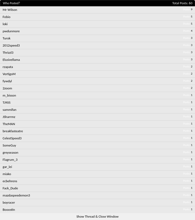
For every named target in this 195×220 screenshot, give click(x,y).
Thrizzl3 (8, 52)
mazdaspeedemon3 (16, 195)
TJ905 (7, 102)
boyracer (9, 202)
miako (7, 174)
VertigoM (9, 74)
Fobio (6, 17)
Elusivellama (11, 60)
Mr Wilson (10, 10)
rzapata (8, 67)
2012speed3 (11, 45)
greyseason (10, 152)
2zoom (7, 88)
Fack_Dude (10, 188)
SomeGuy (9, 145)
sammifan (9, 110)
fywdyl (7, 81)
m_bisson (9, 95)
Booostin (9, 210)
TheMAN (9, 124)
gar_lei (7, 167)
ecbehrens (10, 181)
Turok (6, 38)
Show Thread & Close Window (97, 216)
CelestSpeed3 (12, 138)
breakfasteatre (13, 131)
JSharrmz (9, 117)
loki (5, 24)
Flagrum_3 (10, 160)
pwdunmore (11, 31)
